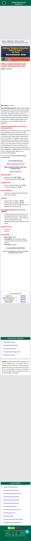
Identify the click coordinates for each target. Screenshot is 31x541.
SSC (13, 532)
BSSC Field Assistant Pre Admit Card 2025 (11, 496)
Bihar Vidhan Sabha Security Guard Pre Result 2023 (13, 519)
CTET (16, 533)
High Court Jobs (22, 535)
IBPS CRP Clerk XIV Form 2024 (9, 342)
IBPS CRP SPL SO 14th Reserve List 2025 (11, 490)
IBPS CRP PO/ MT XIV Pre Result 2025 (11, 345)
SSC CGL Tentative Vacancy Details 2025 (11, 503)
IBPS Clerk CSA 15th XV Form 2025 (10, 348)
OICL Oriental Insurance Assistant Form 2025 (12, 351)
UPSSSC (16, 535)
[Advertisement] (15, 22)
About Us (8, 532)
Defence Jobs (22, 534)
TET (16, 532)
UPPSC (16, 534)
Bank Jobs (22, 532)
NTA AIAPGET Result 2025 (8, 516)
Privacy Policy (8, 534)
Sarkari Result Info (19, 2)
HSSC (13, 534)
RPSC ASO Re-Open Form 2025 (9, 354)
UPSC (13, 533)
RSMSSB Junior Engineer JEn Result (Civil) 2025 (12, 522)
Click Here (23, 296)
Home (3, 41)
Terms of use (8, 535)
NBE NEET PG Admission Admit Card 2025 (11, 499)
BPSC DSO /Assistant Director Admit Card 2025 (12, 493)
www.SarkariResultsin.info (15, 161)
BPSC (13, 535)
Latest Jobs (10, 41)
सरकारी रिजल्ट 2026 (19, 4)
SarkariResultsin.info (22, 530)
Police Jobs (22, 533)
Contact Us (8, 533)
